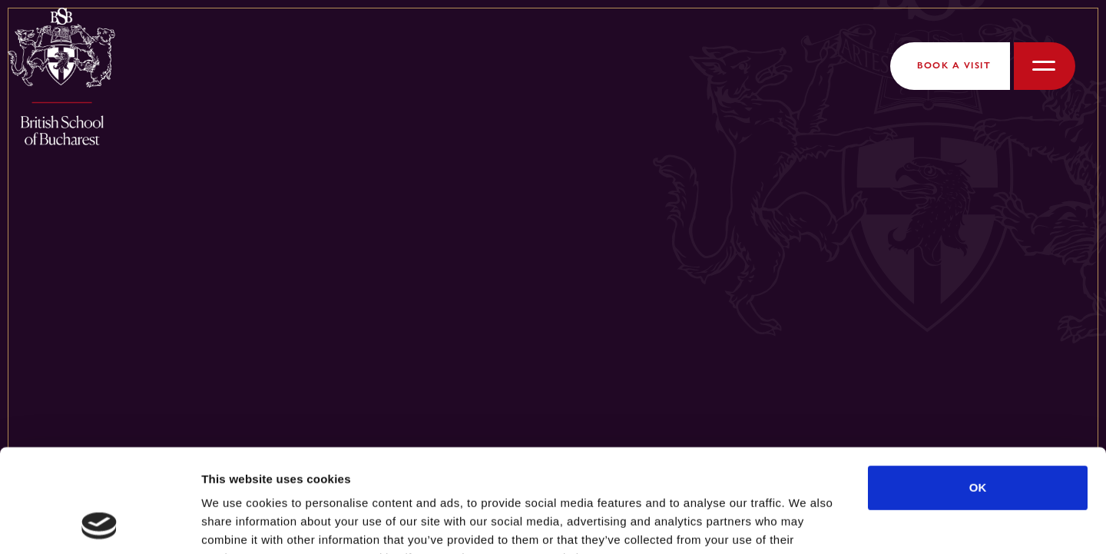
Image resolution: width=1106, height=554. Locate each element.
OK (978, 390)
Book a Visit (954, 65)
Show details (806, 523)
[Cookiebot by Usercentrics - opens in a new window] (99, 524)
